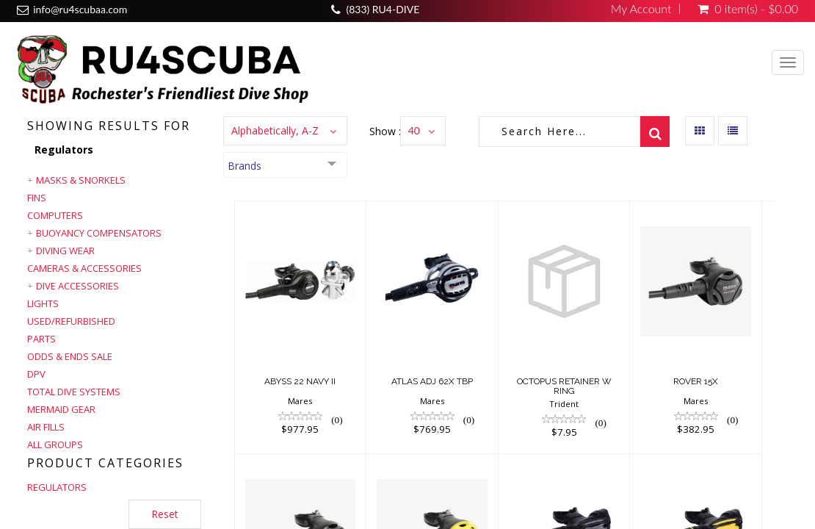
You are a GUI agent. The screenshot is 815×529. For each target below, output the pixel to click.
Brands (244, 166)
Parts (41, 338)
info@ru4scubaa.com (80, 9)
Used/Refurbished (71, 321)
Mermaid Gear (61, 409)
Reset (164, 514)
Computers (55, 215)
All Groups (55, 444)
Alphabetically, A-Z (275, 130)
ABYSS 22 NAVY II (300, 381)
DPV (36, 374)
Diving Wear (65, 250)
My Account (641, 9)
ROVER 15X (695, 381)
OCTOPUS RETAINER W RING (564, 386)
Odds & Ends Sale (69, 356)
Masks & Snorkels (81, 180)
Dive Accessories (77, 285)
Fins (36, 197)
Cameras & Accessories (84, 268)
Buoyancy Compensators (99, 233)
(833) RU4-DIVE (382, 9)
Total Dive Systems (73, 391)
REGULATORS (57, 487)
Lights (43, 303)
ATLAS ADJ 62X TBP (432, 381)
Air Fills (46, 426)
